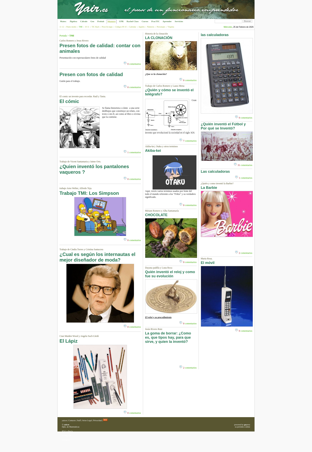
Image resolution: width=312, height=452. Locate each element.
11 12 (61, 27)
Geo (92, 21)
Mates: (63, 21)
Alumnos (111, 21)
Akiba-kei (153, 151)
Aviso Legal (87, 420)
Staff (79, 420)
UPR (121, 21)
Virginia (171, 27)
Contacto (72, 420)
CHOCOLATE (156, 215)
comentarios (134, 64)
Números (150, 27)
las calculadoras (215, 35)
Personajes (161, 27)
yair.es (64, 420)
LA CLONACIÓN (158, 38)
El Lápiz (68, 341)
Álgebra (73, 21)
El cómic (69, 101)
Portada (63, 35)
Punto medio (71, 27)
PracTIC (155, 21)
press (247, 425)
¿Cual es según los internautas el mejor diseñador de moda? (97, 257)
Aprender (167, 21)
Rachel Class (132, 21)
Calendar (132, 27)
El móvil (207, 263)
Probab (101, 21)
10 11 (87, 27)
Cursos (145, 21)
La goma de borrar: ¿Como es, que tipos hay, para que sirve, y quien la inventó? (168, 337)
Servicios (179, 21)
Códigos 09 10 (121, 27)
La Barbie (209, 188)
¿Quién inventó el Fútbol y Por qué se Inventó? (223, 126)
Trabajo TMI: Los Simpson (89, 193)
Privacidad (97, 420)
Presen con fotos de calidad (91, 74)
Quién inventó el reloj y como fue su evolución (170, 274)
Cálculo (84, 21)
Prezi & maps (107, 27)
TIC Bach (95, 27)
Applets (141, 27)
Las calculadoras (215, 172)
